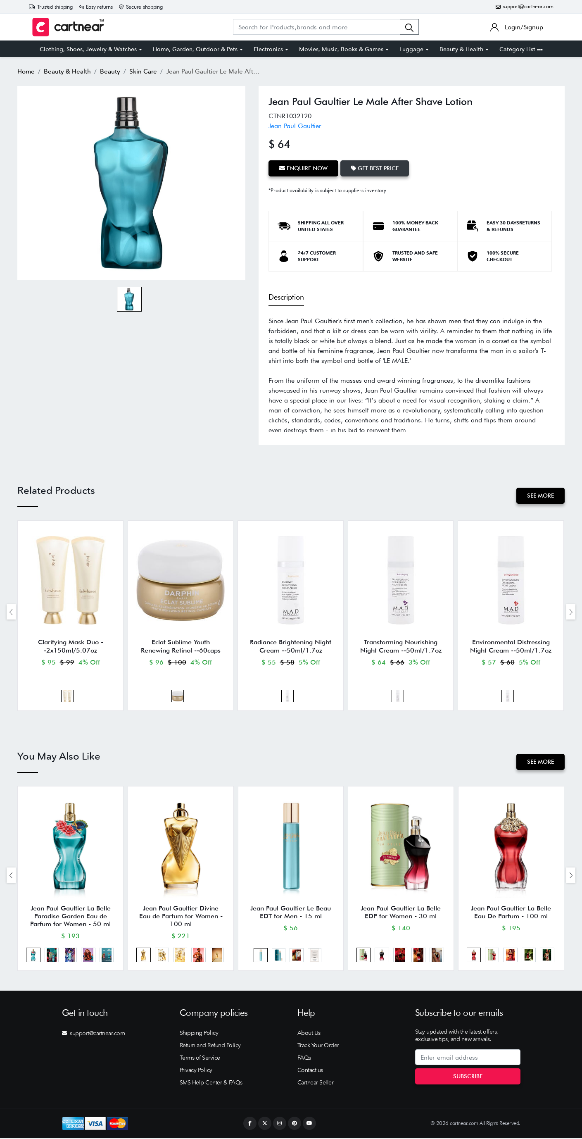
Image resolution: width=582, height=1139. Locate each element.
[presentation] (11, 612)
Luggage (411, 49)
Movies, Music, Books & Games (341, 49)
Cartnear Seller (315, 1083)
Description (286, 297)
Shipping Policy (199, 1033)
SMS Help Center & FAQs (211, 1083)
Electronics (268, 49)
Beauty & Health (461, 49)
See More (540, 495)
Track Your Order (318, 1046)
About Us (309, 1033)
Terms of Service (200, 1058)
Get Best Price (375, 168)
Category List (521, 49)
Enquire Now (303, 168)
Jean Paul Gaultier (294, 126)
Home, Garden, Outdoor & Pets (195, 49)
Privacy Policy (196, 1071)
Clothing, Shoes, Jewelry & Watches (88, 49)
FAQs (304, 1058)
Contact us (310, 1071)
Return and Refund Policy (210, 1046)
